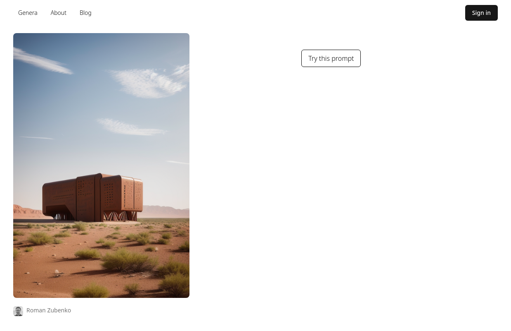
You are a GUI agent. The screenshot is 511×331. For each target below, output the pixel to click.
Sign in (481, 13)
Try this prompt (331, 58)
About (58, 13)
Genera (28, 13)
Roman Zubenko (48, 310)
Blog (86, 13)
